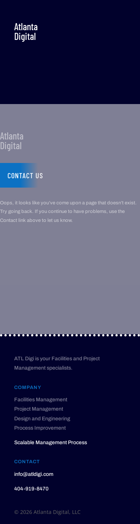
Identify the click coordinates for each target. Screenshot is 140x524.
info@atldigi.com (33, 474)
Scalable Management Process (50, 442)
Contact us (25, 175)
